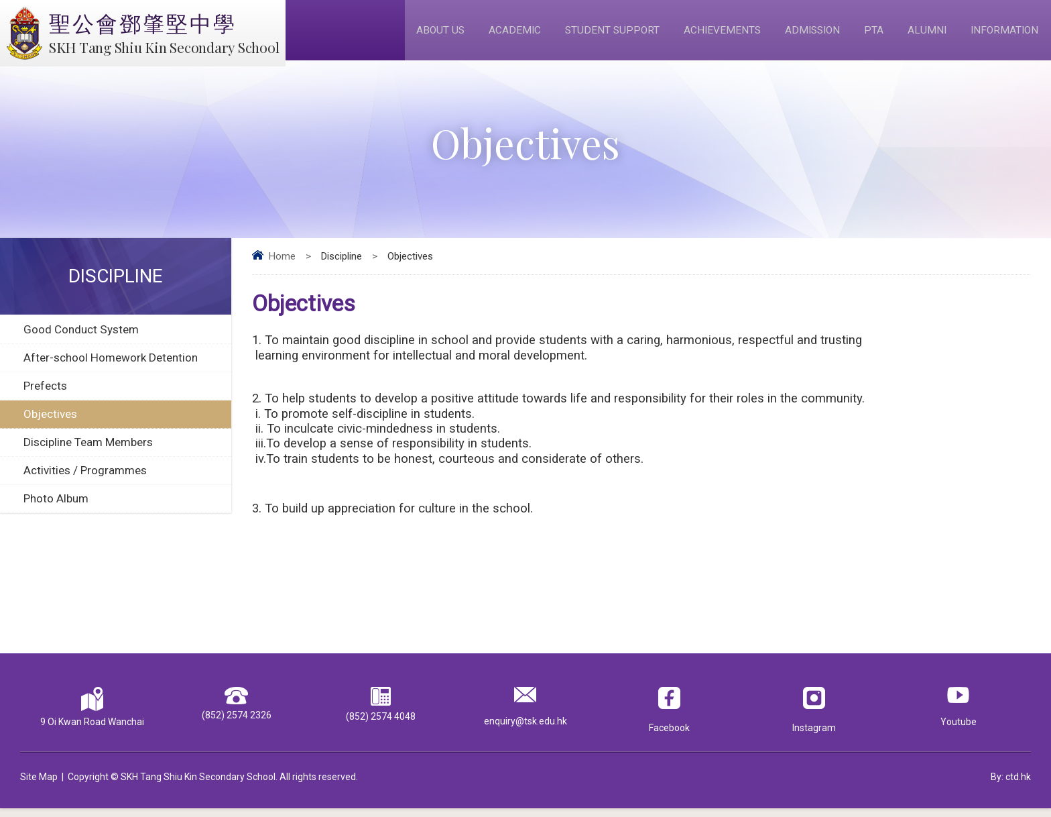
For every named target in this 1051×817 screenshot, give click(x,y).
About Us (429, 34)
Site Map (39, 785)
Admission (808, 34)
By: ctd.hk (1011, 785)
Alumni (924, 34)
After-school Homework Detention (110, 367)
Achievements (715, 34)
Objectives (50, 423)
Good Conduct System (81, 338)
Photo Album (55, 507)
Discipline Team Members (88, 451)
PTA (871, 34)
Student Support (604, 34)
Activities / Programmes (85, 479)
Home (282, 266)
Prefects (45, 395)
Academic (505, 34)
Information (1004, 34)
